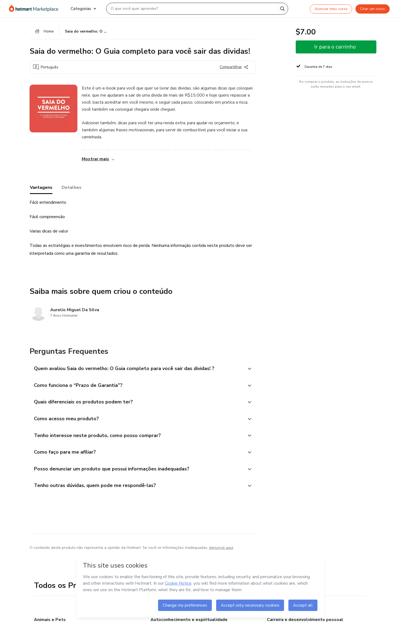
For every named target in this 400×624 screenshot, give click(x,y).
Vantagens (41, 187)
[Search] (282, 9)
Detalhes (71, 187)
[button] (137, 369)
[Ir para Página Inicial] (35, 8)
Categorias (83, 9)
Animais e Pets (50, 620)
